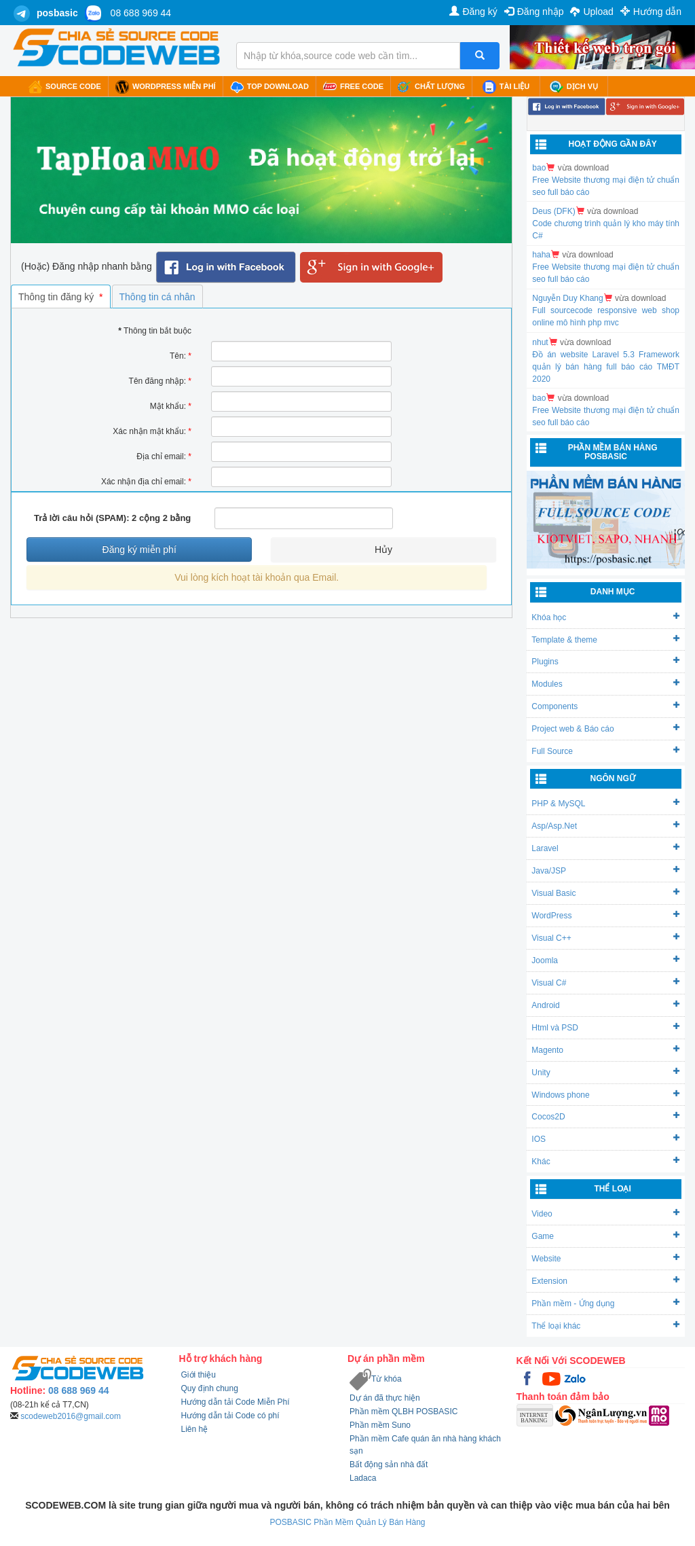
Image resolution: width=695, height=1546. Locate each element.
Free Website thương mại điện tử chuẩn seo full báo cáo (605, 186)
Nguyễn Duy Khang (567, 298)
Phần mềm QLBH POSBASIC (403, 1411)
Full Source (605, 751)
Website (605, 1258)
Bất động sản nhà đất (389, 1464)
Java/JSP (605, 870)
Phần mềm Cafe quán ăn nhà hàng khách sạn (425, 1445)
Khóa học (605, 617)
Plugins (605, 661)
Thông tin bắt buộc (154, 331)
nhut (540, 342)
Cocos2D (605, 1116)
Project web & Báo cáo (605, 728)
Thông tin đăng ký (60, 296)
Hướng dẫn (650, 11)
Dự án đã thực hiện (385, 1398)
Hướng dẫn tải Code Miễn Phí (235, 1402)
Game (605, 1236)
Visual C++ (605, 938)
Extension (605, 1281)
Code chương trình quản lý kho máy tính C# (605, 229)
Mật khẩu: (170, 406)
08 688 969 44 (141, 12)
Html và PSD (605, 1027)
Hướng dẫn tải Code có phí (230, 1415)
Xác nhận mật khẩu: (152, 431)
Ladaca (363, 1478)
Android (605, 1005)
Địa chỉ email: (163, 456)
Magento (605, 1050)
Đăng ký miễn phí (139, 549)
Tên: (180, 356)
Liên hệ (194, 1429)
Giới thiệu (198, 1375)
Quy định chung (209, 1388)
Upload (591, 11)
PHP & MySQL (605, 803)
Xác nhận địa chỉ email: (146, 481)
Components (605, 706)
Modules (605, 684)
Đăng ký (473, 11)
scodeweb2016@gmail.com (70, 1416)
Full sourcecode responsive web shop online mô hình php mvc (605, 316)
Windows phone (605, 1095)
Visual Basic (605, 893)
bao (539, 168)
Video (605, 1213)
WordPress (605, 915)
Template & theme (605, 639)
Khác (605, 1161)
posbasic (57, 12)
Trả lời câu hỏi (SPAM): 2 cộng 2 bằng (112, 518)
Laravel (605, 848)
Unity (605, 1072)
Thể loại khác (605, 1325)
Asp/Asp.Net (605, 826)
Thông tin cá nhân (157, 296)
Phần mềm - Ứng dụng (605, 1303)
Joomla (605, 960)
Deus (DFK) (553, 211)
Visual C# (605, 982)
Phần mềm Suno (380, 1425)
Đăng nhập (534, 11)
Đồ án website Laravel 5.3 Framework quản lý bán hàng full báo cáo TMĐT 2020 (605, 367)
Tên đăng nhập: (160, 381)
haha (541, 254)
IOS (605, 1139)
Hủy (383, 549)
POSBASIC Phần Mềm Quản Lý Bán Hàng (347, 1522)
